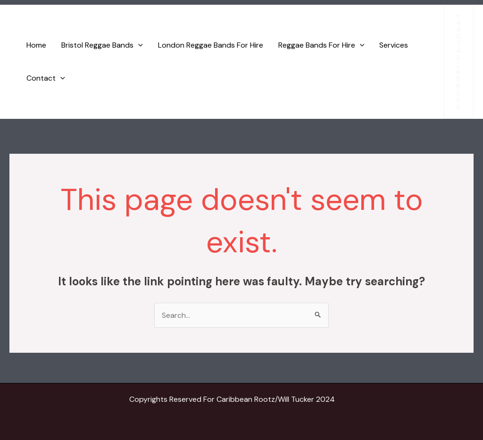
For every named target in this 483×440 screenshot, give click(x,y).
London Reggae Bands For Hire (210, 45)
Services (393, 45)
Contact (45, 78)
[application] (138, 45)
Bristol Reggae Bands (102, 45)
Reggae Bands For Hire (321, 45)
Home (36, 45)
